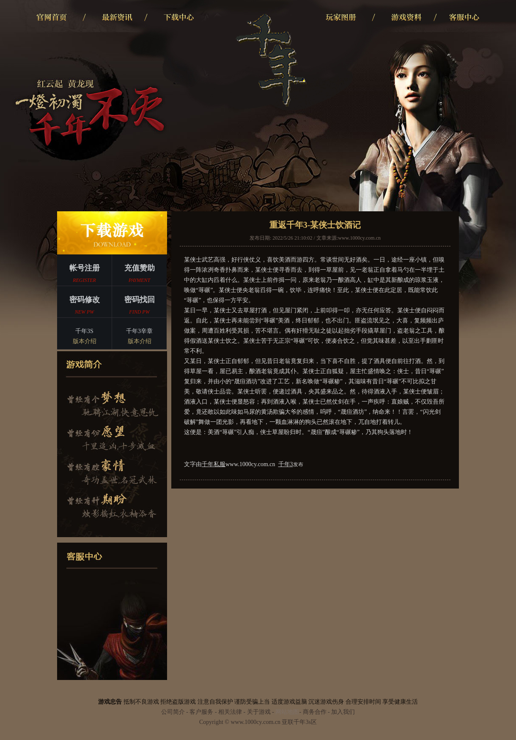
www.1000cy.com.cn (359, 238)
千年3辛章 (139, 337)
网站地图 (287, 712)
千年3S (84, 337)
